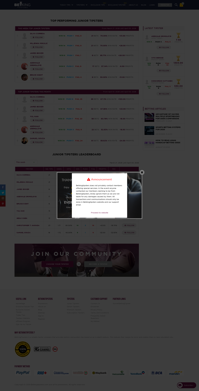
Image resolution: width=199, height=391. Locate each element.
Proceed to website (99, 213)
